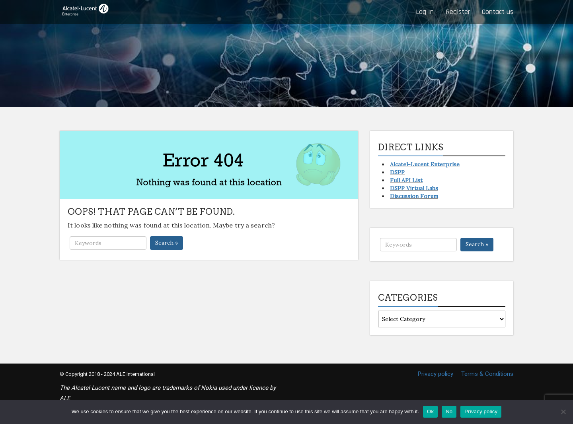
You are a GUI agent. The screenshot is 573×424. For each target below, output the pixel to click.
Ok (430, 411)
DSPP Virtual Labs (414, 188)
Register (458, 11)
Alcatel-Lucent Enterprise (425, 164)
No (449, 411)
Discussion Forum (414, 196)
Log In (425, 11)
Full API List (406, 180)
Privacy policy (435, 373)
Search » (166, 242)
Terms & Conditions (487, 373)
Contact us (497, 11)
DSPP (397, 172)
